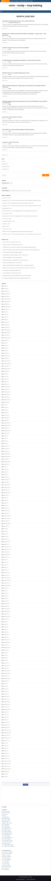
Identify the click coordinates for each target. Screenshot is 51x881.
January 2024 (5, 358)
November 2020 (6, 456)
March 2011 (5, 753)
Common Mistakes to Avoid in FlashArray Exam (12, 273)
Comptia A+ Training (6, 855)
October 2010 (5, 766)
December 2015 (6, 608)
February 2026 (5, 293)
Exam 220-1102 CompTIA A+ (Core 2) (12, 117)
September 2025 (6, 306)
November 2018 (6, 518)
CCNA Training (4, 814)
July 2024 (4, 342)
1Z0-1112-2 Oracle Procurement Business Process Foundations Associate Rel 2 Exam (24, 200)
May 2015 (5, 626)
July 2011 (4, 743)
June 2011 (5, 745)
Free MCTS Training (5, 811)
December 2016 (6, 577)
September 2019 (6, 492)
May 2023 (5, 379)
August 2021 (5, 433)
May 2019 (5, 502)
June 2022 (5, 407)
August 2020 (5, 464)
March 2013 (5, 693)
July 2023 (4, 373)
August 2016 (5, 588)
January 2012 (5, 727)
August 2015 (5, 619)
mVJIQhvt (4, 223)
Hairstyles (5, 200)
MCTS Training (8, 866)
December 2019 (6, 484)
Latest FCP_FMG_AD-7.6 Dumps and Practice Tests (12, 244)
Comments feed (6, 166)
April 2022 (5, 412)
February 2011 (5, 755)
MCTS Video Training (8, 841)
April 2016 (5, 598)
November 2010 (6, 763)
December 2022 (6, 391)
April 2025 (5, 319)
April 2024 (5, 350)
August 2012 (5, 712)
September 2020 (6, 461)
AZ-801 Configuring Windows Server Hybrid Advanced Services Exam (20, 203)
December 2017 (6, 546)
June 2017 (5, 562)
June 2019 (5, 500)
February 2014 (5, 665)
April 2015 (5, 629)
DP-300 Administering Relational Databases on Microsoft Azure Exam (21, 60)
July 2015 (4, 621)
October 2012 (5, 706)
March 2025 (5, 322)
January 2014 (5, 668)
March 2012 (5, 722)
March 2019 (5, 508)
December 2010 (6, 761)
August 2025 (5, 309)
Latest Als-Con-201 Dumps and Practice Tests (11, 242)
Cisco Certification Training (7, 833)
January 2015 (5, 637)
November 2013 (6, 673)
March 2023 (5, 384)
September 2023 (6, 368)
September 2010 (6, 768)
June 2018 (5, 531)
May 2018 (5, 533)
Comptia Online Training (8, 844)
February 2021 (5, 448)
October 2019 (5, 490)
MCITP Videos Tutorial (8, 840)
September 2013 (6, 678)
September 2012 (6, 709)
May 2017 (5, 564)
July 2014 (4, 652)
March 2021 (5, 446)
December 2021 (6, 422)
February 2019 (5, 510)
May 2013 (5, 688)
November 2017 (6, 549)
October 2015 (5, 613)
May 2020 (5, 471)
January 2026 (5, 296)
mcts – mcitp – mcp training (25, 5)
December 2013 (6, 670)
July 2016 (4, 590)
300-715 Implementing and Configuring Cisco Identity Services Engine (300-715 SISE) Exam (24, 86)
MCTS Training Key (5, 824)
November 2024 (6, 332)
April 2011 (5, 750)
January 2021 (5, 451)
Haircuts (4, 203)
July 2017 (4, 559)
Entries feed (5, 164)
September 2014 (6, 647)
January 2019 (5, 513)
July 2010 (4, 774)
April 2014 (5, 660)
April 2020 (5, 474)
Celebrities (5, 234)
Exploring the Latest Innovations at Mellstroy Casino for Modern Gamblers (17, 275)
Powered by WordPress (20, 879)
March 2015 (5, 632)
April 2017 (5, 567)
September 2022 (6, 399)
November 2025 (6, 301)
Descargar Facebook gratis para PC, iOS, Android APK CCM (18, 21)
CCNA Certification (5, 817)
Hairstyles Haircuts (6, 216)
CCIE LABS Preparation (6, 834)
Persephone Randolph (7, 221)
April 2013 (5, 691)
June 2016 (5, 593)
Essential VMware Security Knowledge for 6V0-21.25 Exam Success (15, 254)
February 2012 (5, 724)
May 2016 (5, 595)
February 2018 (5, 541)
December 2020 (6, 453)
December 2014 (6, 639)
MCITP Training (9, 853)
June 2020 (5, 469)
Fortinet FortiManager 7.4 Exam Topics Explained (12, 257)
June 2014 (5, 655)
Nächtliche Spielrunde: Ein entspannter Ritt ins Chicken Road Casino (15, 260)
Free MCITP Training (6, 812)
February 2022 (5, 417)
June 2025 (5, 314)
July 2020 (4, 466)
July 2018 (4, 528)
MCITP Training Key (5, 825)
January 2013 (5, 699)
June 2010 (5, 776)
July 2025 (4, 311)
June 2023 (5, 376)
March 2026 (5, 291)
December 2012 (6, 701)
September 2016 (6, 585)
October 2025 (5, 304)
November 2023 (6, 363)
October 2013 (5, 675)
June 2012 (5, 714)
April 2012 (5, 719)
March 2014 (5, 662)
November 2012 (6, 704)
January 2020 (5, 482)
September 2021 (6, 430)
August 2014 (5, 650)
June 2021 (5, 438)
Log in (4, 161)
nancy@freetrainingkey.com (14, 22)
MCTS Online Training (6, 818)
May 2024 (5, 348)
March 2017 (5, 570)
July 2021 (4, 435)
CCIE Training (6, 860)
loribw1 (4, 226)
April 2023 (5, 381)
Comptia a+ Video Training (7, 822)
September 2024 (6, 337)
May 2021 (5, 440)
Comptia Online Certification (9, 846)
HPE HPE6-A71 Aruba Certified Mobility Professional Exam (18, 129)
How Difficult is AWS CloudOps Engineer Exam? (12, 270)
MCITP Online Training (6, 820)
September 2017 (6, 554)
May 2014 (5, 657)
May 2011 (5, 748)
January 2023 (5, 389)
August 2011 (5, 740)
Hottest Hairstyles (6, 210)
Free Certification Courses (7, 828)
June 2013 (5, 686)
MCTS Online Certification (7, 831)
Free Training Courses (6, 827)
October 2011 (5, 735)
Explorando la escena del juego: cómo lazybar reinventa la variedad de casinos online (19, 267)
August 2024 (5, 340)
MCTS (10, 197)
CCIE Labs (4, 815)
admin (9, 36)
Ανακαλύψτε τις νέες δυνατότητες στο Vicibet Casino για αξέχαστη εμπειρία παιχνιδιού (19, 247)
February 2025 (5, 324)
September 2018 (6, 523)
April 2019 (5, 505)
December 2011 (6, 730)
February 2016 (5, 603)
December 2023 (6, 360)
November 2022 (6, 394)
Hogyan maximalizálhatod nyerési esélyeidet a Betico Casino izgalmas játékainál (18, 265)
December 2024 (6, 330)
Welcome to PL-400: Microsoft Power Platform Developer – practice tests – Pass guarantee (24, 34)
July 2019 (4, 497)
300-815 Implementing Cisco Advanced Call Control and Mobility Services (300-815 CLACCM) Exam (24, 101)
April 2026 (5, 288)
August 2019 (5, 495)
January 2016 (5, 606)
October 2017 (5, 552)
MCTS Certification (9, 852)
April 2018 (5, 536)
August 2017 (5, 557)
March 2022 (5, 415)
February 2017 (5, 572)
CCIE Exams (6, 862)
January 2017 (5, 575)
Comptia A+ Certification (6, 856)
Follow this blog (25, 784)
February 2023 (5, 386)
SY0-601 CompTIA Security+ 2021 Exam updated (15, 47)
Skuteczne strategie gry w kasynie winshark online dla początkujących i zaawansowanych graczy (21, 249)
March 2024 (5, 353)
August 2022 (5, 402)
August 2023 (5, 371)
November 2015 (6, 611)
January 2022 (5, 420)
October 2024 (5, 335)
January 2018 (5, 544)
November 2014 (6, 642)
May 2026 (5, 286)
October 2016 (5, 582)
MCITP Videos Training (6, 838)
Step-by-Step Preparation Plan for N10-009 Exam (12, 262)
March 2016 (5, 601)
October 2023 (5, 366)
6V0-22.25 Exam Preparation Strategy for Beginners (12, 252)
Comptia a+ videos (5, 821)
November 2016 (6, 580)
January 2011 (5, 758)
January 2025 (5, 327)
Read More (4, 28)
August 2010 (5, 771)
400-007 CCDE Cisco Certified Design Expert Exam (15, 73)
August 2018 (5, 526)
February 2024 (5, 355)
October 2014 (5, 644)
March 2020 (5, 477)
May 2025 (5, 317)
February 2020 (5, 479)
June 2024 (5, 345)
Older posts (5, 155)
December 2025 (6, 299)
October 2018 (5, 521)
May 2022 (5, 410)
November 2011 (6, 732)
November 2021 (6, 425)
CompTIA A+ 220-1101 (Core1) (10, 142)
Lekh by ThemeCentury (30, 879)
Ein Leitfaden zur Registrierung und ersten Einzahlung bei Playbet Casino (16, 278)
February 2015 (5, 634)
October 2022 (5, 397)
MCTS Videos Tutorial (6, 843)
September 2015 (6, 616)
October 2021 (5, 428)
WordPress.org (6, 169)
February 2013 (5, 696)
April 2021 (5, 443)
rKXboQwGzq (5, 208)
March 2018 (5, 539)
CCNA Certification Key (8, 837)
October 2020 (5, 459)
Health (4, 231)
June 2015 (5, 624)
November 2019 (6, 487)
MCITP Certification (5, 869)
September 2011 (6, 737)
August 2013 (5, 681)
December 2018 (6, 515)
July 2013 (4, 683)
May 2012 (5, 717)
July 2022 (4, 404)
